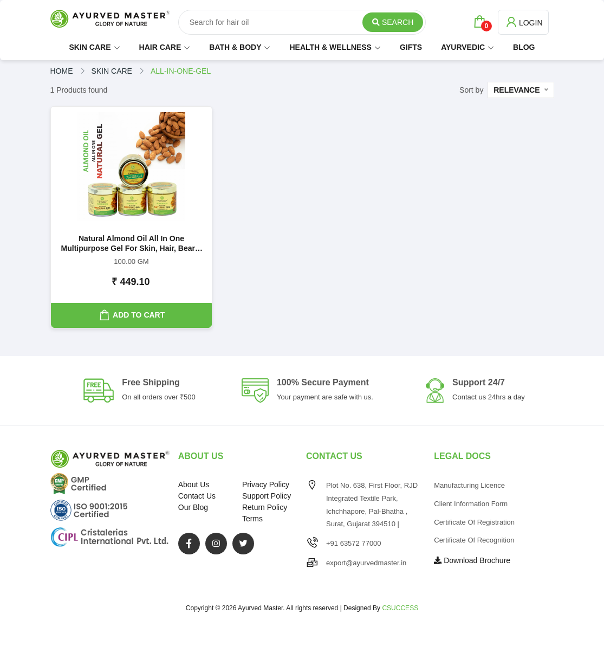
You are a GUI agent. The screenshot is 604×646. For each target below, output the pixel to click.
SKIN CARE (90, 47)
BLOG (524, 47)
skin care (112, 71)
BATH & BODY (235, 47)
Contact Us (197, 496)
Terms (252, 518)
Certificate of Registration (474, 522)
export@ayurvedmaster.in (366, 563)
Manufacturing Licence (469, 485)
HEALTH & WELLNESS (330, 47)
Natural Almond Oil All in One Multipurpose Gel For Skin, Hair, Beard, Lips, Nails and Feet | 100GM (131, 244)
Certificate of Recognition (474, 540)
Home (61, 71)
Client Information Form (471, 504)
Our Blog (193, 507)
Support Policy (266, 496)
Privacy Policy (265, 484)
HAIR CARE (160, 47)
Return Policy (264, 507)
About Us (194, 484)
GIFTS (411, 47)
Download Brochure (472, 560)
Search (392, 22)
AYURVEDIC (463, 47)
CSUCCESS (400, 608)
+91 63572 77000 (353, 543)
